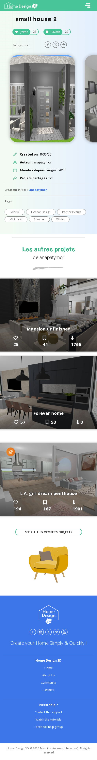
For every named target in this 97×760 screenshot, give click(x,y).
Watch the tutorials (48, 719)
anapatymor (38, 190)
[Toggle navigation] (87, 5)
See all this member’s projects (48, 532)
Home (48, 668)
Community (48, 682)
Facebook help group (48, 727)
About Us (48, 675)
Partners (48, 690)
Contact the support (48, 712)
